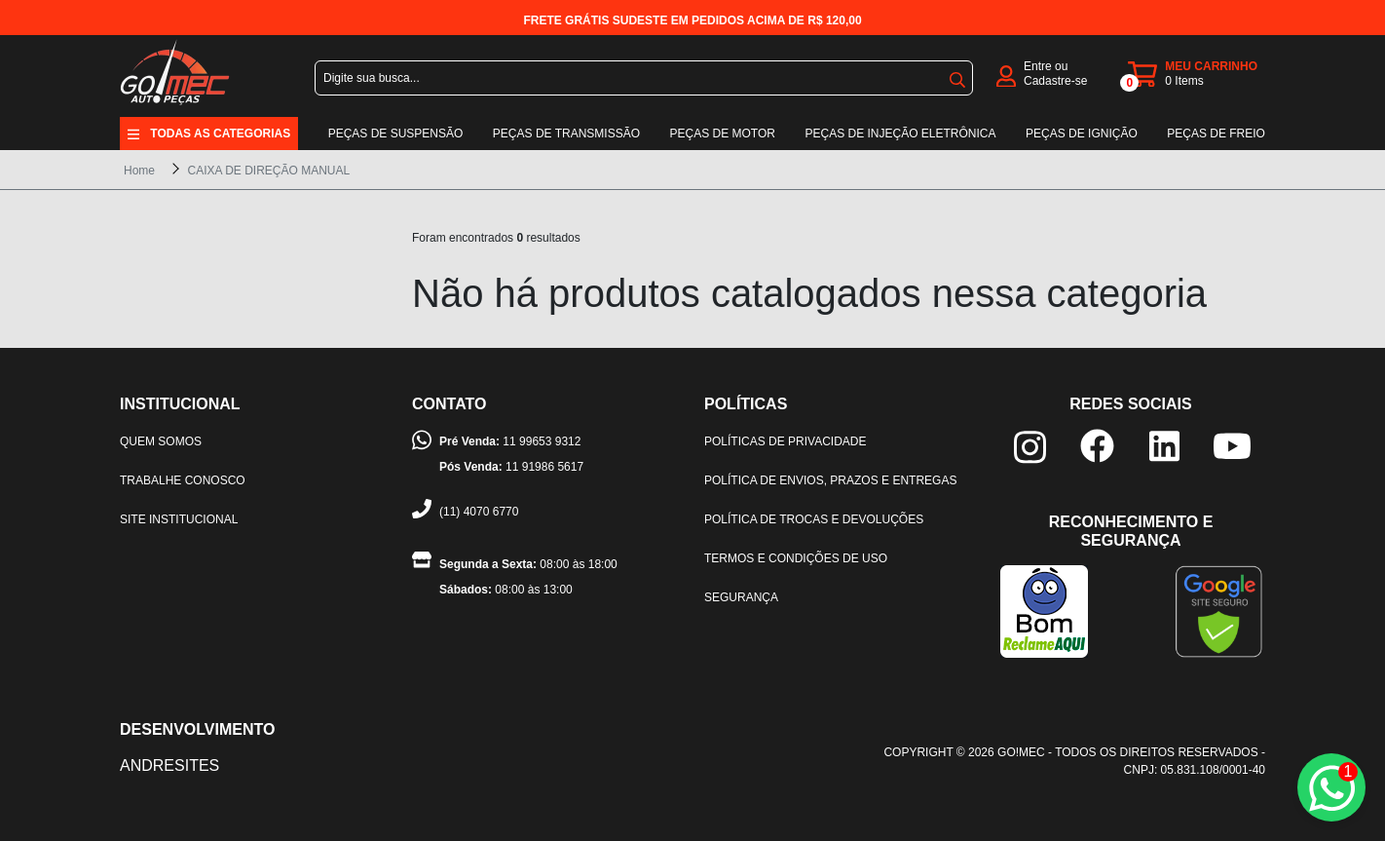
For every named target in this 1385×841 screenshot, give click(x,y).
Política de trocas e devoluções (813, 519)
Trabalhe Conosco (182, 480)
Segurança (741, 597)
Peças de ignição (1082, 133)
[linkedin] (1164, 445)
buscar (957, 80)
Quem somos (161, 441)
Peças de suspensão (396, 133)
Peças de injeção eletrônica (900, 133)
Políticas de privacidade (785, 441)
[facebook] (1097, 445)
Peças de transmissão (566, 133)
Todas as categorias (220, 133)
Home (139, 170)
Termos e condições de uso (795, 558)
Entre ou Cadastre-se (1055, 73)
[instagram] (1030, 446)
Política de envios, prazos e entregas (830, 480)
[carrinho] (1196, 74)
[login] (1006, 74)
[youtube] (1232, 445)
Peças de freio (1216, 133)
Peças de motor (722, 133)
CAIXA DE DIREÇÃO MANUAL (268, 170)
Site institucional (179, 519)
